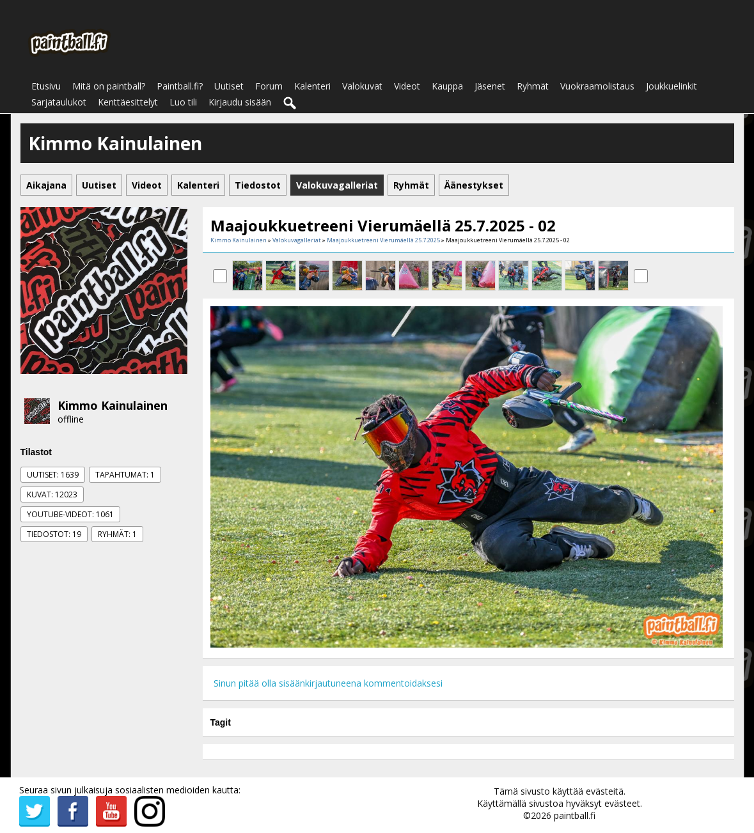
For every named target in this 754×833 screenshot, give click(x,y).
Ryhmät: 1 (117, 534)
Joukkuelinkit (671, 86)
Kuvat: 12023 (52, 494)
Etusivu (46, 86)
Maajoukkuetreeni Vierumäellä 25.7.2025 (383, 240)
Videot (407, 86)
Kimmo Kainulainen (113, 405)
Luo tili (183, 102)
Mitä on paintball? (108, 86)
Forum (269, 86)
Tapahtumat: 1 (125, 474)
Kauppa (447, 86)
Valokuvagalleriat (296, 240)
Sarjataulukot (58, 102)
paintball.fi (574, 815)
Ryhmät (533, 86)
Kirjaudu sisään (239, 102)
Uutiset (229, 86)
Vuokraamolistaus (597, 86)
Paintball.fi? (180, 86)
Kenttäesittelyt (128, 102)
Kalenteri (312, 86)
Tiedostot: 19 (54, 534)
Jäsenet (490, 86)
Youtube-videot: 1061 (70, 514)
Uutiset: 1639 (53, 474)
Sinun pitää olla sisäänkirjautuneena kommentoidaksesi (328, 683)
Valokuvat (362, 86)
